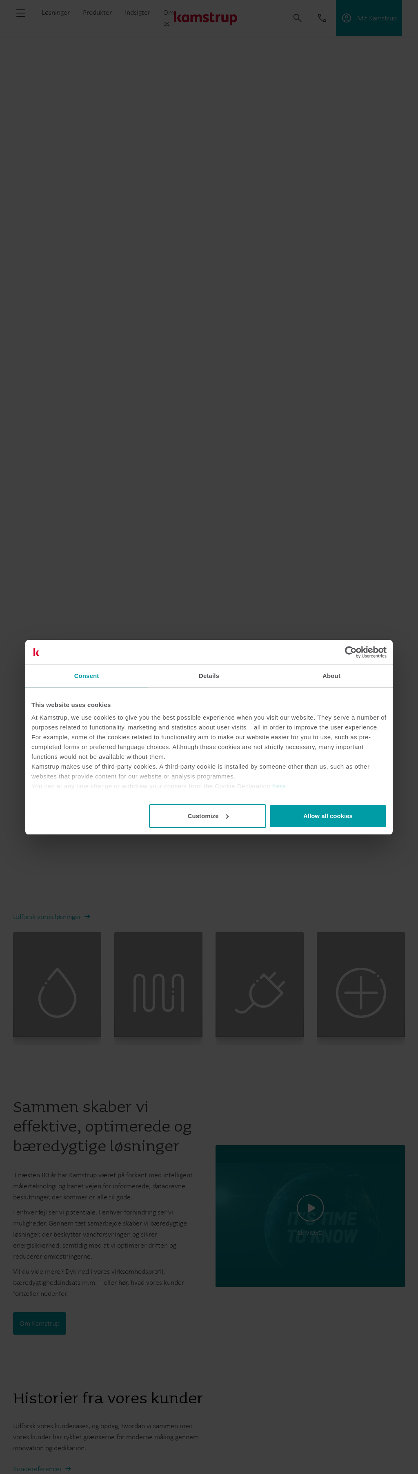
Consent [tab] (86, 675)
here (279, 786)
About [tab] (331, 675)
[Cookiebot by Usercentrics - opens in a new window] (351, 652)
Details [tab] (209, 675)
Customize (208, 815)
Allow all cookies (328, 815)
